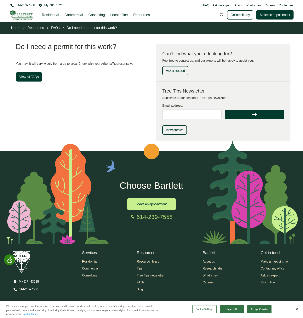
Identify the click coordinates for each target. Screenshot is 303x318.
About (238, 5)
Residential (50, 15)
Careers (270, 5)
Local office (119, 15)
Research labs (212, 268)
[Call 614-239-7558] (22, 5)
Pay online (268, 282)
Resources (141, 15)
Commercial (74, 15)
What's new (253, 5)
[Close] (297, 309)
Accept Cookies (259, 308)
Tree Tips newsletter (150, 275)
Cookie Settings (205, 308)
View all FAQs (29, 77)
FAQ (206, 5)
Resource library (148, 261)
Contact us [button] (286, 5)
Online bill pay (240, 15)
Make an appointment (275, 15)
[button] (51, 5)
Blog (140, 289)
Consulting (97, 15)
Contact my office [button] (272, 268)
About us (209, 261)
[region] (151, 309)
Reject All (232, 308)
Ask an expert (221, 5)
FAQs (141, 282)
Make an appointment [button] (275, 261)
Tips (140, 268)
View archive (174, 130)
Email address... (173, 105)
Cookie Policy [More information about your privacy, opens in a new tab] (30, 313)
